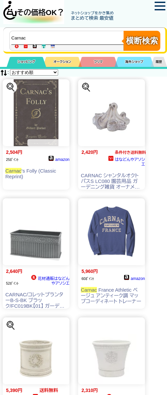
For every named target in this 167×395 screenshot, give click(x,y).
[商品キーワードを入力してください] (68, 37)
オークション (62, 62)
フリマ (98, 62)
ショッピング (26, 62)
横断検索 (142, 40)
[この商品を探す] (10, 87)
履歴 (159, 62)
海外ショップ (134, 62)
